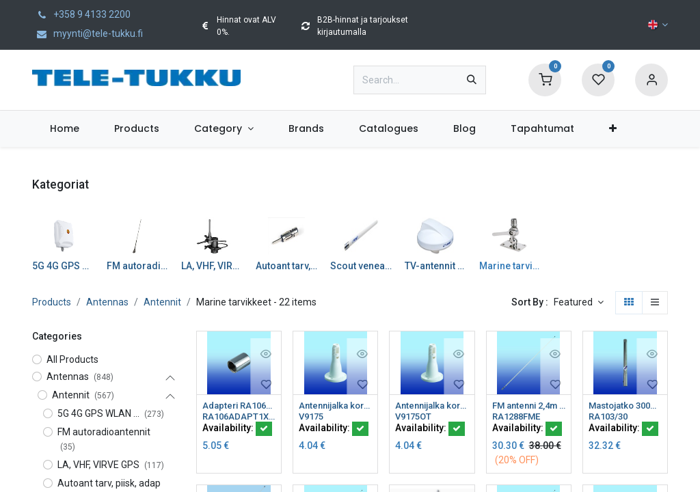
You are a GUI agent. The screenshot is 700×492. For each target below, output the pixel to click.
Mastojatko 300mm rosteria (625, 405)
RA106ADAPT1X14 (238, 417)
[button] (578, 302)
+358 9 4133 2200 (81, 14)
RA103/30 (610, 417)
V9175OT (415, 417)
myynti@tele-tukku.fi (87, 33)
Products (51, 302)
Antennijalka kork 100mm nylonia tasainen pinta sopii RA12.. (335, 405)
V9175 (313, 417)
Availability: (237, 429)
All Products (72, 359)
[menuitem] (64, 129)
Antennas (107, 302)
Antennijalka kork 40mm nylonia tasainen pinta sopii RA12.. (431, 405)
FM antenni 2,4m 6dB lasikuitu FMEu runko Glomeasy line (528, 405)
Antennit (162, 302)
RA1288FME (519, 417)
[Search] (471, 80)
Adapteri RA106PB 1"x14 (238, 405)
